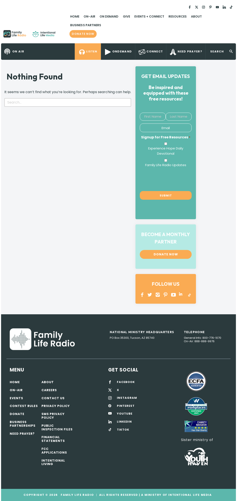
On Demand (109, 16)
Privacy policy (55, 406)
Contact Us (53, 398)
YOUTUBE (173, 294)
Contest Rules (24, 406)
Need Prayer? (22, 433)
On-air (16, 390)
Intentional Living (53, 462)
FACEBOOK (126, 382)
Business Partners (85, 25)
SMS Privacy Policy (53, 416)
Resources (178, 16)
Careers (49, 390)
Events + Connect (149, 16)
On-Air (89, 16)
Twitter (150, 294)
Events (16, 398)
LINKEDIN (181, 294)
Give (126, 16)
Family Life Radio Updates (165, 165)
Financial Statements (53, 439)
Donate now (83, 34)
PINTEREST (165, 294)
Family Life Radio (62, 35)
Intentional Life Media (189, 495)
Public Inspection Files (57, 427)
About (196, 16)
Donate (17, 414)
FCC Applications (54, 451)
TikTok (189, 294)
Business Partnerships (22, 424)
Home (74, 16)
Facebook (142, 294)
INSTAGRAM (157, 294)
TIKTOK (123, 429)
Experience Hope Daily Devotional (165, 151)
